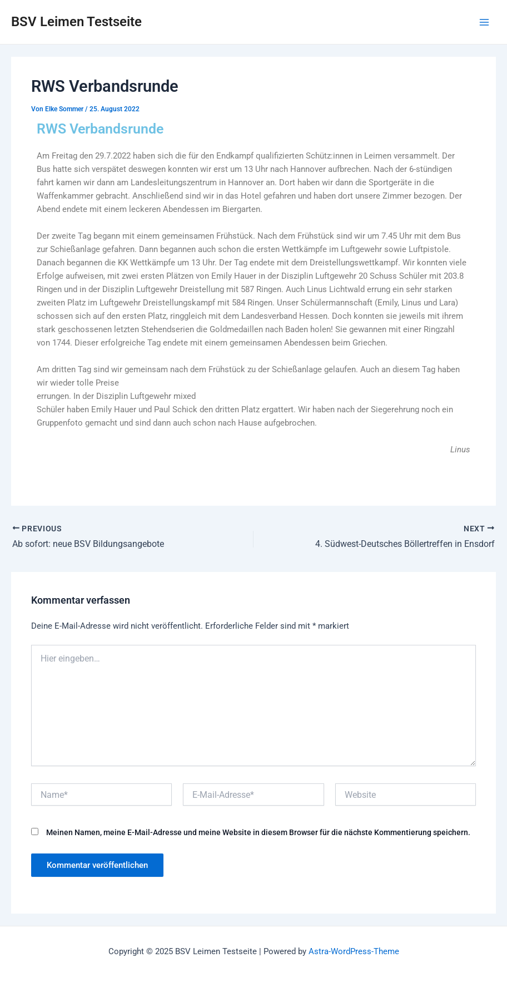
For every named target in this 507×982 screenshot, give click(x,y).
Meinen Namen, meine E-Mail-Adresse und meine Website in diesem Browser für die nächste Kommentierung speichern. (258, 832)
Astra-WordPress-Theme (354, 951)
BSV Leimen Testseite (76, 21)
